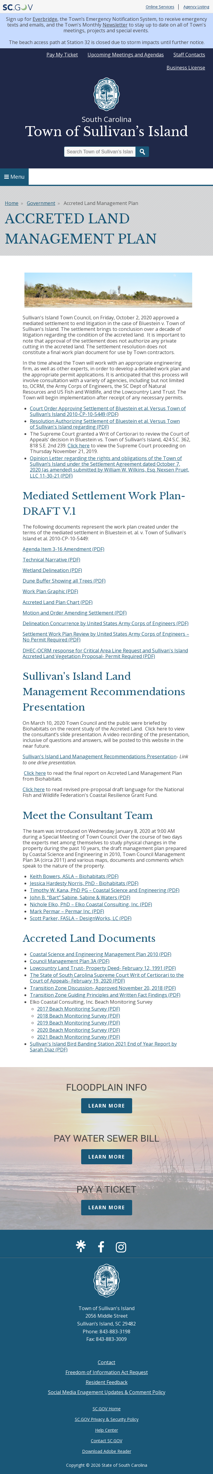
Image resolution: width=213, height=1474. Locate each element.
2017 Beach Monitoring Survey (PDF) (78, 1009)
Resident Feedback (107, 1382)
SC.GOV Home (107, 1409)
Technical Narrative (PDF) (51, 559)
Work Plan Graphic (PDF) (50, 591)
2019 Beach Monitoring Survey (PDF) (78, 1022)
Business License (186, 67)
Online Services (160, 7)
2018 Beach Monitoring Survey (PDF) (78, 1015)
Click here (79, 445)
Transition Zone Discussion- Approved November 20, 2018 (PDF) (103, 988)
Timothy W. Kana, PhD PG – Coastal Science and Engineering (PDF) (105, 890)
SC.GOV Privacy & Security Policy (106, 1419)
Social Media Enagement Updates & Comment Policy (106, 1392)
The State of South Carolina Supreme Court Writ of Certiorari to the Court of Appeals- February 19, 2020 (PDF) (107, 978)
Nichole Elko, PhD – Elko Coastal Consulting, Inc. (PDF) (91, 904)
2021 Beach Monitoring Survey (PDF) (78, 1037)
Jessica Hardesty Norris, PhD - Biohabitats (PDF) (84, 883)
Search (142, 151)
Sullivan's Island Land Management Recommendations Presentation (99, 756)
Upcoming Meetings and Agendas (125, 54)
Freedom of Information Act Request (106, 1372)
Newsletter (115, 24)
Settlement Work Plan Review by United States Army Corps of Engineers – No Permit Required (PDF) (106, 637)
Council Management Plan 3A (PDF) (70, 961)
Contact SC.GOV (106, 1441)
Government (41, 203)
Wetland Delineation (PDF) (52, 570)
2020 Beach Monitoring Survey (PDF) (78, 1030)
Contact (106, 1362)
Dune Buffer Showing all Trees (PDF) (64, 580)
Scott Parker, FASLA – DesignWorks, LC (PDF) (81, 918)
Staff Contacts (189, 54)
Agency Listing (196, 7)
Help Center (106, 1430)
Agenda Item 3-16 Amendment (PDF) (63, 549)
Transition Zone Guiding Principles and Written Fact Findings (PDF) (105, 995)
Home (11, 203)
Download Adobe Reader (106, 1451)
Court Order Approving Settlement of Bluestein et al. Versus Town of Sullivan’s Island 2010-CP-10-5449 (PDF (108, 411)
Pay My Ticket (62, 54)
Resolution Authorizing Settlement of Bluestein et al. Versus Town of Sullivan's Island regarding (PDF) (105, 424)
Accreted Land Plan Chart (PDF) (58, 602)
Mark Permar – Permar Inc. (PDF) (67, 911)
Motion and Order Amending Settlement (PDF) (75, 612)
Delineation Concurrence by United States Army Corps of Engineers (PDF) (106, 623)
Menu (14, 176)
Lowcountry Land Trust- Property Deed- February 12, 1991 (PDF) (103, 968)
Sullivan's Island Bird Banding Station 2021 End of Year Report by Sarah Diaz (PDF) (103, 1047)
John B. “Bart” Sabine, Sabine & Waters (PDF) (80, 897)
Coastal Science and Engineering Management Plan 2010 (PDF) (100, 954)
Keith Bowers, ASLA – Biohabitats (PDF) (74, 876)
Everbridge (45, 19)
